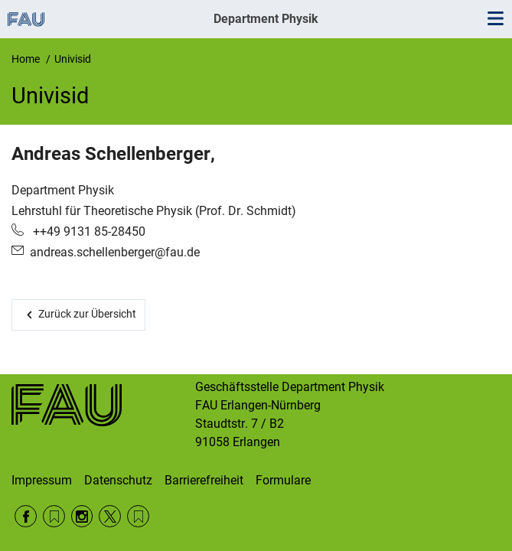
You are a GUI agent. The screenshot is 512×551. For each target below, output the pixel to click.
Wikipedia (138, 516)
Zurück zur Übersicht (87, 314)
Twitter (110, 516)
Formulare (283, 480)
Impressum (41, 480)
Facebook (26, 516)
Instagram (82, 516)
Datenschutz (118, 480)
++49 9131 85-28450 (87, 231)
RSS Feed (54, 516)
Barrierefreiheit (204, 480)
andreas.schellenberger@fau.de (115, 252)
